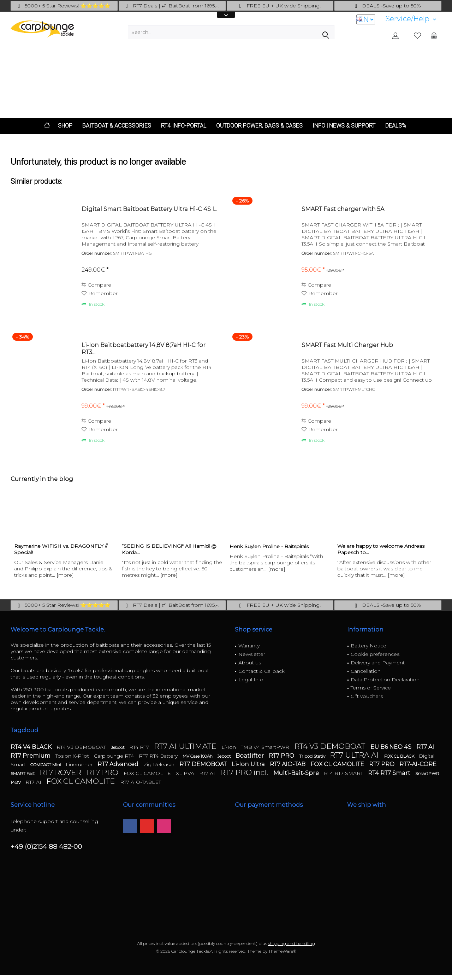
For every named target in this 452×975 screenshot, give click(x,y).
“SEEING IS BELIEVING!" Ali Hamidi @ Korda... (169, 549)
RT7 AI (425, 747)
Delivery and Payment (378, 662)
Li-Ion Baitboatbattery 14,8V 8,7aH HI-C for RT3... (144, 349)
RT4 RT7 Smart (390, 773)
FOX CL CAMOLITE (337, 764)
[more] (65, 575)
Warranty (249, 645)
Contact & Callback (261, 671)
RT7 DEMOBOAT (203, 764)
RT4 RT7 (139, 747)
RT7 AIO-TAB (288, 764)
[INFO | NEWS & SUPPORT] (344, 126)
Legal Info (250, 679)
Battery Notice (368, 645)
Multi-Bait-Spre (296, 773)
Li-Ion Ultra (249, 764)
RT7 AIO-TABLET (140, 782)
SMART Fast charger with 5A (343, 209)
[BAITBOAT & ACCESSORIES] (116, 126)
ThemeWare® (282, 951)
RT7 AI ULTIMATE (186, 746)
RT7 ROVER (61, 772)
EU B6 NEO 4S (391, 747)
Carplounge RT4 (114, 756)
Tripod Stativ (312, 756)
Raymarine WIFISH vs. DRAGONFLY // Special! (60, 549)
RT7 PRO (282, 755)
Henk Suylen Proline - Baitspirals (269, 546)
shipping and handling (291, 943)
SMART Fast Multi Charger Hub (347, 345)
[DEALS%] (395, 126)
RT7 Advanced (118, 764)
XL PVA (186, 773)
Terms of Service (371, 688)
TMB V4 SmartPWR (266, 747)
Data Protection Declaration (385, 679)
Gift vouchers (367, 696)
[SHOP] (65, 126)
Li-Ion (229, 747)
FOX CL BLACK (399, 756)
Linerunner (80, 764)
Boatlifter (250, 755)
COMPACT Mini (46, 764)
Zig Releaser (159, 764)
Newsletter (251, 654)
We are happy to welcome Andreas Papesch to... (380, 549)
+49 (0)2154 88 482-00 (46, 846)
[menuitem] (410, 18)
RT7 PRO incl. (245, 772)
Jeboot (118, 747)
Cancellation (366, 671)
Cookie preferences (375, 654)
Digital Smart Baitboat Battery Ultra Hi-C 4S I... (149, 209)
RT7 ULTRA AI (355, 755)
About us (249, 662)
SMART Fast (23, 773)
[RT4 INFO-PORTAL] (183, 126)
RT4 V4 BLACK (32, 747)
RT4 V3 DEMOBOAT (81, 747)
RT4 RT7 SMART (344, 773)
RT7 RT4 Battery (159, 756)
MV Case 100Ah (198, 756)
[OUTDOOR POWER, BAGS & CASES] (259, 126)
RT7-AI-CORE (417, 764)
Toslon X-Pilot (72, 756)
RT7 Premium (31, 755)
